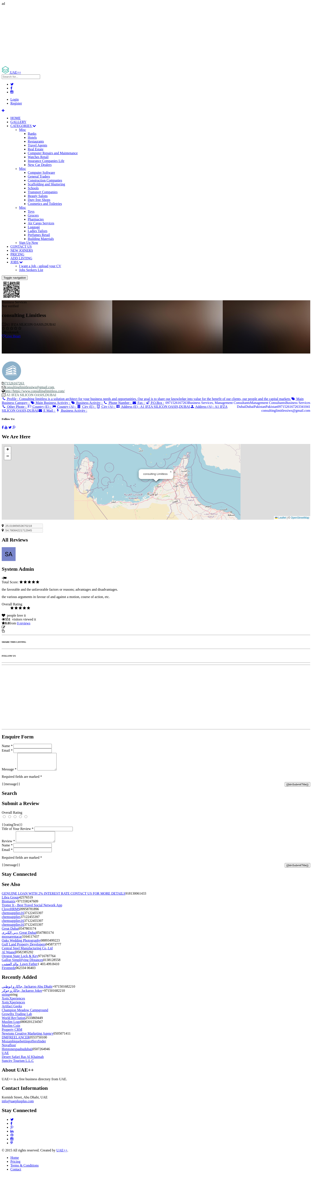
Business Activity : (87, 403)
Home (14, 1163)
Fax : (138, 403)
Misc (22, 130)
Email (7, 750)
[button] (170, 471)
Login (14, 99)
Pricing (15, 1167)
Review (8, 846)
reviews (23, 623)
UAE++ (61, 1155)
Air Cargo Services (41, 223)
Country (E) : (39, 406)
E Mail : (47, 410)
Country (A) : (64, 406)
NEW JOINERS (21, 250)
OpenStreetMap (300, 517)
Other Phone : (14, 406)
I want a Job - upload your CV (40, 266)
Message (9, 772)
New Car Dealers (40, 165)
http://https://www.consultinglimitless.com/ (35, 391)
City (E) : (86, 406)
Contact (15, 1174)
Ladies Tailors (37, 231)
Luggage (34, 227)
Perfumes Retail (39, 235)
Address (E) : (153, 406)
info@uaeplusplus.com (18, 1106)
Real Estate (35, 149)
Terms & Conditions (24, 1170)
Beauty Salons (38, 196)
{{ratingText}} (12, 828)
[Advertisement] (132, 36)
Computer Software (41, 172)
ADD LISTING (21, 258)
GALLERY (18, 122)
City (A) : (106, 406)
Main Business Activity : (50, 403)
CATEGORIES (23, 126)
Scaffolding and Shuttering (46, 184)
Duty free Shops (39, 200)
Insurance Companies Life (46, 161)
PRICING (17, 254)
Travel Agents (37, 145)
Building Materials (41, 239)
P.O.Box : (154, 403)
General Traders (39, 176)
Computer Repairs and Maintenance (53, 153)
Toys (31, 211)
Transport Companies (43, 192)
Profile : (146, 399)
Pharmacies (36, 219)
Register (16, 103)
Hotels (32, 137)
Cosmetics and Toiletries (45, 204)
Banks (32, 133)
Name (7, 746)
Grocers (33, 215)
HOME (15, 118)
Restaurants (36, 141)
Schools (33, 188)
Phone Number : (117, 403)
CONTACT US (21, 246)
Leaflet (280, 517)
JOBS (16, 262)
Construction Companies (45, 180)
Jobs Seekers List (31, 270)
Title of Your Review (18, 832)
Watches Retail (38, 157)
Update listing (16, 627)
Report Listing (15, 631)
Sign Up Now (28, 242)
